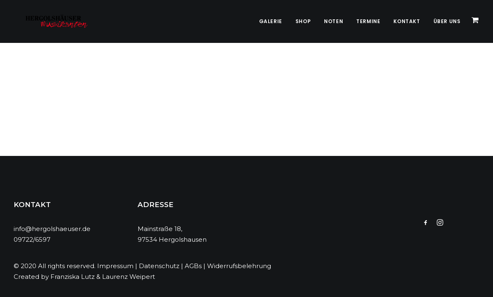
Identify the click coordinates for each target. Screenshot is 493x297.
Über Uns (447, 21)
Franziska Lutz (72, 276)
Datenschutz (159, 266)
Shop (303, 21)
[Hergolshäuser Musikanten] (49, 21)
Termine (368, 21)
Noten (333, 21)
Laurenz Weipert (128, 276)
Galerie (270, 21)
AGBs (193, 266)
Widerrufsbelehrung (239, 266)
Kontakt (406, 21)
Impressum (115, 266)
